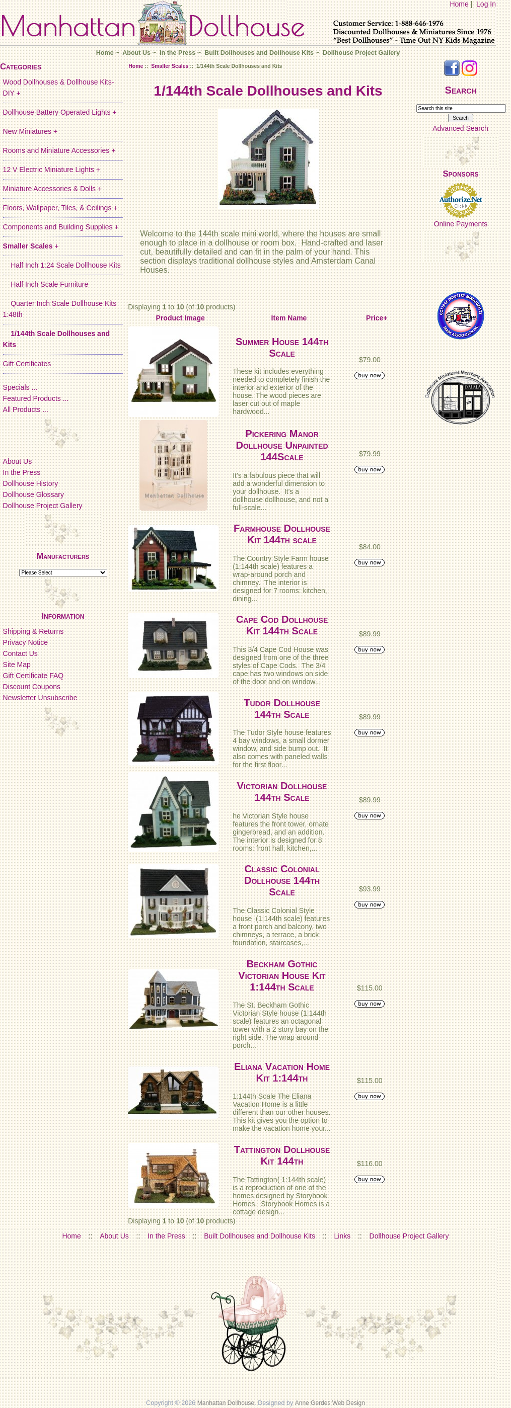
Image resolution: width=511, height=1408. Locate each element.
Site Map (17, 664)
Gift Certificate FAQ (33, 676)
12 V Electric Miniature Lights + (51, 169)
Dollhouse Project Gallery (361, 52)
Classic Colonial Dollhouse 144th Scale (282, 880)
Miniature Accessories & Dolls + (52, 189)
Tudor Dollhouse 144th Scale (282, 708)
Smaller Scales (169, 66)
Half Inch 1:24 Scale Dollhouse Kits (62, 265)
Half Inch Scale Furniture (46, 284)
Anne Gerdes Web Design (330, 1402)
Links (342, 1236)
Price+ (376, 318)
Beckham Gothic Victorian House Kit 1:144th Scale (281, 975)
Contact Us (20, 653)
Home (459, 4)
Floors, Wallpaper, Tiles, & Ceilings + (60, 208)
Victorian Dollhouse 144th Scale (282, 791)
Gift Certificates (27, 364)
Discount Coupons (31, 687)
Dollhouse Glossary (33, 494)
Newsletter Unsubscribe (40, 698)
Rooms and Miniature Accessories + (59, 150)
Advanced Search (460, 128)
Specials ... (20, 387)
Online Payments (461, 224)
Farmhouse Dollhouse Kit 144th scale (282, 534)
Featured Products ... (36, 398)
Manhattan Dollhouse (225, 1402)
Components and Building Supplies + (61, 227)
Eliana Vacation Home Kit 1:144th (282, 1072)
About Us (136, 52)
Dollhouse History (30, 483)
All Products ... (25, 409)
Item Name (289, 318)
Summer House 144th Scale (282, 347)
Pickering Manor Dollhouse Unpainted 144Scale (282, 445)
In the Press (177, 52)
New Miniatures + (30, 131)
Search (460, 90)
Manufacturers (63, 556)
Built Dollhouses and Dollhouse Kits (259, 52)
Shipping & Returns (33, 631)
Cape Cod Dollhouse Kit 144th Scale (282, 625)
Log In (486, 4)
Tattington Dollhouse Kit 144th (282, 1155)
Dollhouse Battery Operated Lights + (60, 112)
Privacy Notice (25, 642)
